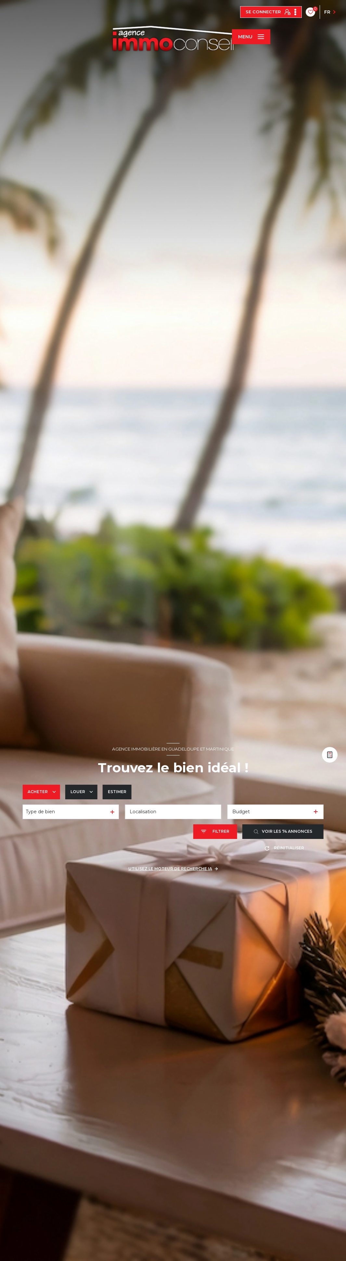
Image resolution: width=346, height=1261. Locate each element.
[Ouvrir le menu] (251, 36)
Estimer (117, 791)
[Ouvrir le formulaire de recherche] (215, 831)
